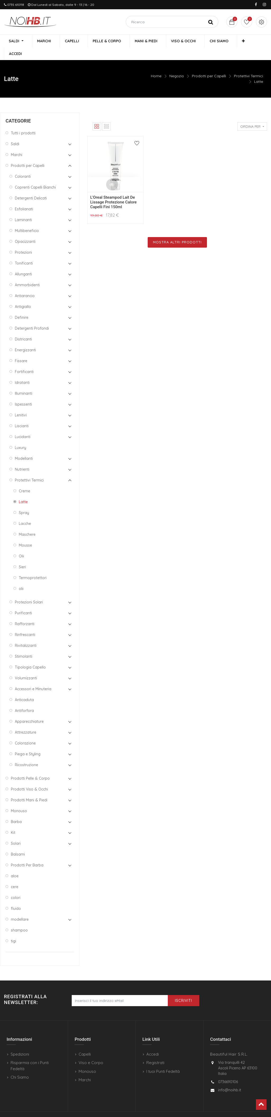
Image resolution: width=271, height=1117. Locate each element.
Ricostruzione (26, 752)
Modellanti (24, 446)
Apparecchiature (29, 709)
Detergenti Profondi (32, 316)
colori (15, 885)
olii (21, 576)
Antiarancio (25, 283)
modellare (20, 907)
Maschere (27, 522)
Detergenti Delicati (31, 186)
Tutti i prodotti (23, 121)
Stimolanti (23, 644)
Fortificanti (24, 359)
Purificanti (23, 600)
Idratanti (22, 370)
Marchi (16, 142)
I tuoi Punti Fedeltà (163, 1059)
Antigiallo (23, 294)
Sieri (22, 554)
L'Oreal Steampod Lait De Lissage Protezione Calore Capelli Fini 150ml (113, 190)
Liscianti (22, 413)
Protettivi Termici (248, 63)
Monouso (19, 798)
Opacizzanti (25, 229)
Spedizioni (20, 1042)
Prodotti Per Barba (27, 853)
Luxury (20, 435)
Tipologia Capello (30, 655)
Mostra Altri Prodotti (177, 230)
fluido (16, 896)
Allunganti (23, 262)
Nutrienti (22, 457)
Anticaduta (24, 687)
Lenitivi (21, 403)
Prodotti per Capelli (209, 63)
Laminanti (23, 207)
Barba (16, 809)
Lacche (25, 511)
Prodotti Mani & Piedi (29, 787)
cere (14, 874)
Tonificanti (24, 251)
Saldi (15, 131)
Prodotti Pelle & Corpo (30, 766)
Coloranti (23, 164)
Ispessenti (23, 392)
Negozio (176, 63)
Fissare (21, 348)
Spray (24, 500)
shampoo (19, 918)
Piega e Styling (27, 741)
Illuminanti (23, 381)
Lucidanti (22, 424)
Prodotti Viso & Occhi (29, 777)
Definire (21, 305)
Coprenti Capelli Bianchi (35, 175)
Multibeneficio (27, 218)
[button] (231, 41)
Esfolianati (24, 196)
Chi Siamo (20, 1065)
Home (156, 63)
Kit (13, 820)
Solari (16, 831)
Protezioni (23, 240)
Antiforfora (24, 698)
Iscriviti (183, 988)
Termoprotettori (33, 565)
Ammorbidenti (27, 272)
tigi (13, 929)
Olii (21, 544)
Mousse (25, 533)
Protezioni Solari (29, 590)
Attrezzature (25, 720)
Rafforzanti (24, 611)
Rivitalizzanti (26, 633)
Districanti (23, 327)
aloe (15, 863)
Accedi (152, 1042)
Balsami (18, 842)
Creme (24, 478)
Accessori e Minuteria (33, 676)
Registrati (155, 1050)
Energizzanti (25, 337)
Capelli (85, 1042)
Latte (258, 69)
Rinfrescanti (25, 622)
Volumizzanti (26, 666)
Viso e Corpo (91, 1050)
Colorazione (25, 731)
